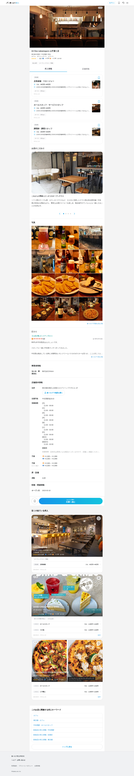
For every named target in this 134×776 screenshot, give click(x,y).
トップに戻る (67, 747)
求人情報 (48, 69)
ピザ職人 (43, 691)
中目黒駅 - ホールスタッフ (43, 725)
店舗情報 (85, 69)
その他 (42, 630)
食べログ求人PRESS (17, 756)
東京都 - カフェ (39, 720)
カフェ (35, 715)
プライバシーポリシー (26, 766)
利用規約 (14, 766)
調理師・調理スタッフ (43, 129)
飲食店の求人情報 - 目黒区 (43, 735)
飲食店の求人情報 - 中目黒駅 (43, 730)
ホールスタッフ (45, 624)
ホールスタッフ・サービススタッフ (48, 105)
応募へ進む (71, 501)
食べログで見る (96, 357)
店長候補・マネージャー (44, 81)
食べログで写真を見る (94, 323)
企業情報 (37, 766)
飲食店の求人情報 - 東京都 (43, 740)
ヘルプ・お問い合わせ (18, 760)
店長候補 (43, 564)
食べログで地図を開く (55, 393)
